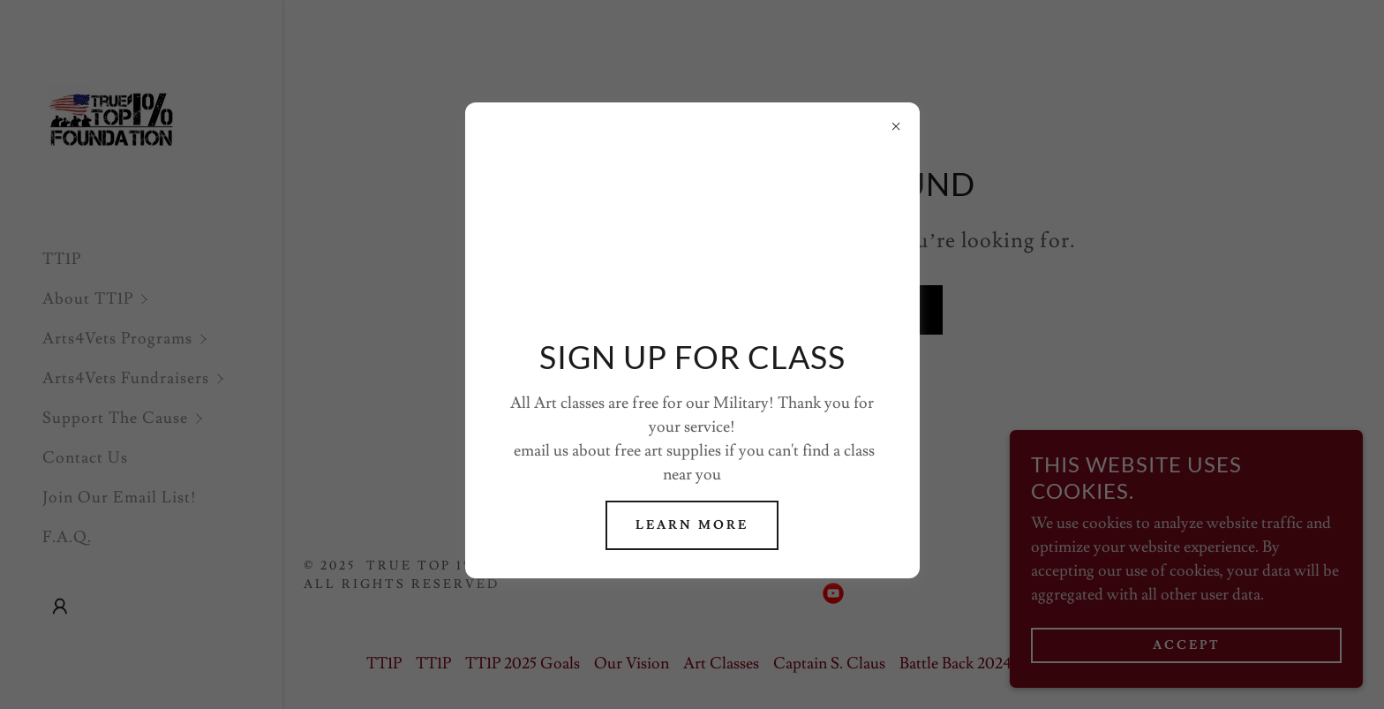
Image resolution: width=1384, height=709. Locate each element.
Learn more (692, 525)
